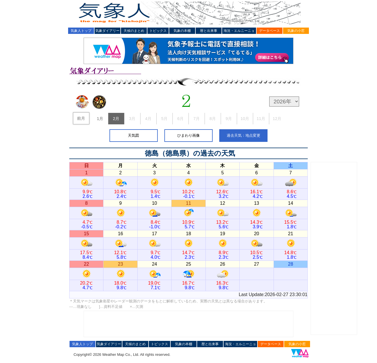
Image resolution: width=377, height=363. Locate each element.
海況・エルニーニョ (239, 31)
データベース (269, 31)
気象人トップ (81, 31)
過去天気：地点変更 (243, 135)
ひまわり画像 (188, 135)
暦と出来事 (208, 31)
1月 (100, 119)
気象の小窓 (296, 31)
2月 (116, 119)
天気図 (133, 135)
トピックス (158, 31)
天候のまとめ (134, 31)
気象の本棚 (182, 31)
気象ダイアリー (107, 31)
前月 (81, 118)
